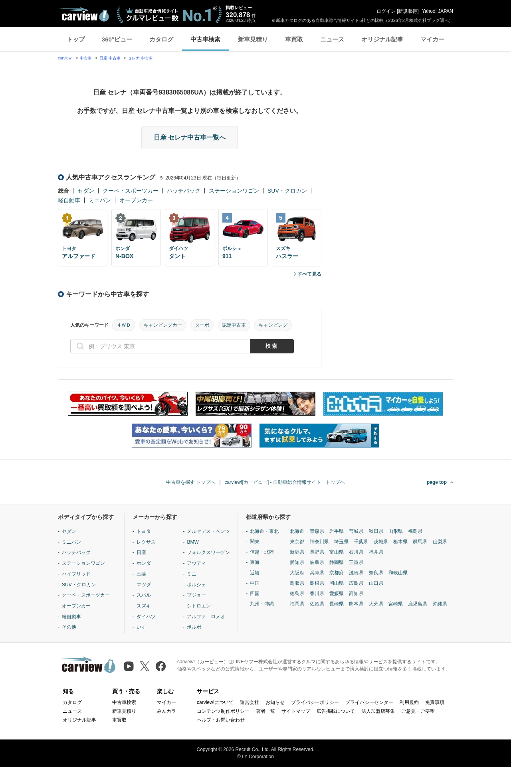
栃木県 (400, 541)
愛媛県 (336, 593)
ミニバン (100, 200)
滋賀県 (356, 573)
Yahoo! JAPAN (437, 11)
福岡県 (297, 604)
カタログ (161, 39)
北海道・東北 (264, 531)
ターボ (202, 325)
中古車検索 (205, 39)
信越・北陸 (262, 552)
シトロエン (199, 606)
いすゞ (144, 627)
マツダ (144, 585)
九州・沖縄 (262, 604)
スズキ (144, 606)
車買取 (294, 39)
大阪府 (297, 573)
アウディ (196, 563)
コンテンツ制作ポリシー (223, 711)
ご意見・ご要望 (418, 711)
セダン (85, 190)
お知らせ (275, 702)
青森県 (317, 531)
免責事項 (434, 702)
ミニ (191, 574)
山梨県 (440, 541)
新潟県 (297, 552)
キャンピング (273, 325)
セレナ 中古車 (140, 58)
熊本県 (356, 604)
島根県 (317, 583)
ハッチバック (183, 190)
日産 (141, 552)
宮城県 (356, 531)
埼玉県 (341, 541)
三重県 (356, 562)
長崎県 (336, 604)
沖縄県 (440, 604)
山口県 (376, 583)
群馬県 (420, 541)
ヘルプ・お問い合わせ (221, 720)
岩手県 (336, 531)
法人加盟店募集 (378, 711)
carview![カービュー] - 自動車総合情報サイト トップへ (285, 482)
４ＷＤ (124, 325)
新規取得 (407, 11)
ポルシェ (196, 585)
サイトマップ (295, 711)
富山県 (336, 552)
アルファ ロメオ (206, 616)
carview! (65, 58)
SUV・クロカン (287, 190)
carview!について (215, 702)
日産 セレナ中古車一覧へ (190, 137)
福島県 (415, 531)
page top (437, 482)
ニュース (332, 39)
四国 (254, 593)
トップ (76, 39)
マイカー (432, 39)
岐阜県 (317, 562)
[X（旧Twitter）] (144, 666)
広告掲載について (336, 711)
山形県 (395, 531)
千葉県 (361, 541)
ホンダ (144, 563)
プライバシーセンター (369, 702)
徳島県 (297, 593)
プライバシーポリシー (315, 702)
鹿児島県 (417, 604)
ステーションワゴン (234, 190)
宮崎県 (395, 604)
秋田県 (376, 531)
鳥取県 (297, 583)
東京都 (297, 541)
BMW (192, 542)
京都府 (336, 573)
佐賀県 (317, 604)
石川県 (356, 552)
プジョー (196, 595)
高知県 (356, 593)
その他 (69, 627)
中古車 (86, 58)
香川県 (317, 593)
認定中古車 (234, 325)
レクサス (146, 542)
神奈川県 (319, 541)
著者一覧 (265, 711)
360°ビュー (117, 39)
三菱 (141, 574)
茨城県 (381, 541)
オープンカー (136, 200)
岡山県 (336, 583)
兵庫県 (317, 573)
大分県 (376, 604)
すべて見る (309, 274)
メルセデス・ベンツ (208, 531)
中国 (254, 583)
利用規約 (409, 702)
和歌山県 (398, 573)
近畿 (254, 573)
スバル (144, 595)
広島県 (356, 583)
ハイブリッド (76, 574)
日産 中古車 (110, 58)
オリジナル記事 (382, 39)
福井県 (376, 552)
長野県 (317, 552)
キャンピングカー (163, 325)
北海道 (297, 531)
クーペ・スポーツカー (130, 190)
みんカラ (166, 711)
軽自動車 (69, 200)
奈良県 (376, 573)
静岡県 (336, 562)
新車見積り (253, 39)
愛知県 (297, 562)
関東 (254, 541)
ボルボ (194, 627)
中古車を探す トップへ (190, 482)
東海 (254, 562)
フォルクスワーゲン (208, 552)
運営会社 (249, 702)
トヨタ (144, 531)
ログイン (386, 11)
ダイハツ (146, 616)
